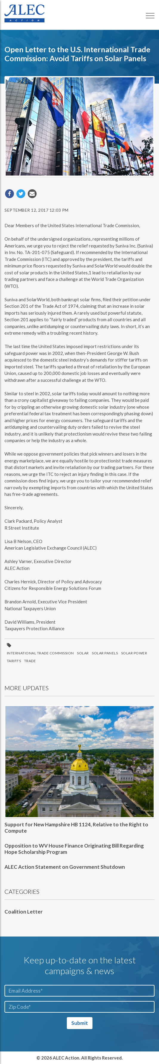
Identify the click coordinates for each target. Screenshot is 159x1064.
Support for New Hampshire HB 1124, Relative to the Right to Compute (76, 827)
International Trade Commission (40, 653)
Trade (30, 661)
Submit (79, 1023)
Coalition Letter (23, 911)
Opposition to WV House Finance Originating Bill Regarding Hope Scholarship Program (74, 848)
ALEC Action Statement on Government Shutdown (64, 867)
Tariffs (14, 661)
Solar (83, 653)
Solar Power (134, 653)
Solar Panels (105, 653)
